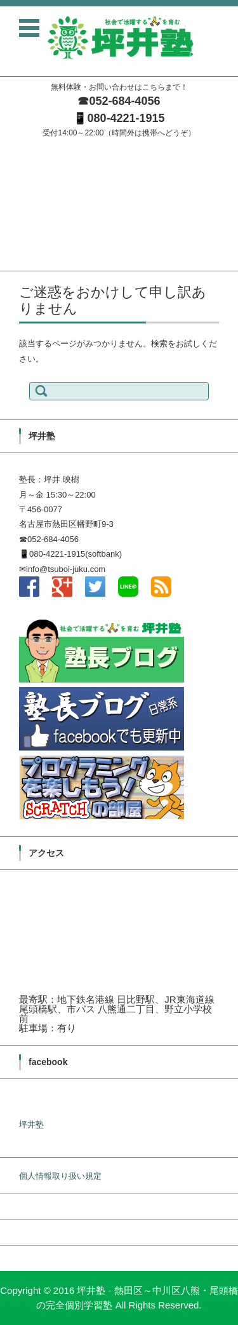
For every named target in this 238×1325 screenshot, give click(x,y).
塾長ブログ (20, 196)
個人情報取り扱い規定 (60, 1176)
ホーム (12, 146)
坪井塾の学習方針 (33, 179)
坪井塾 (31, 1124)
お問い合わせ (25, 262)
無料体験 (16, 245)
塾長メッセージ (29, 163)
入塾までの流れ (29, 212)
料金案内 (16, 229)
